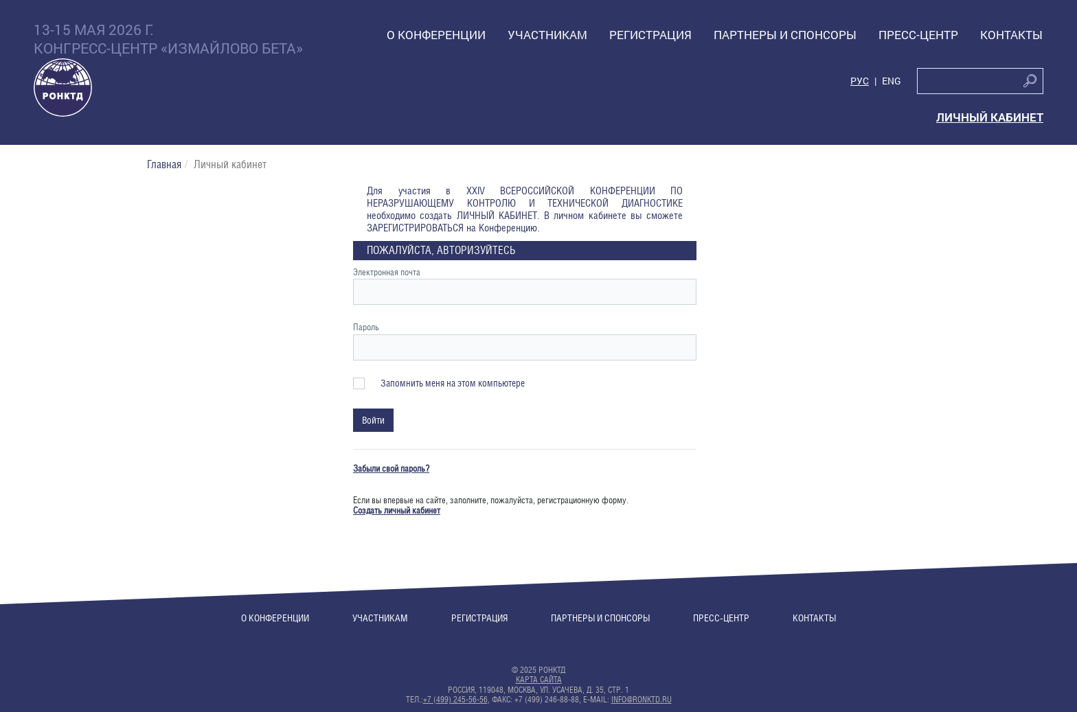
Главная (164, 164)
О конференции (275, 617)
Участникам (380, 617)
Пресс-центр (721, 617)
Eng (891, 81)
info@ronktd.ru (641, 699)
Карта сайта (539, 680)
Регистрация (479, 617)
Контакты (814, 617)
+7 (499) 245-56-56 (455, 699)
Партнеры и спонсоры (600, 617)
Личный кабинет (989, 117)
